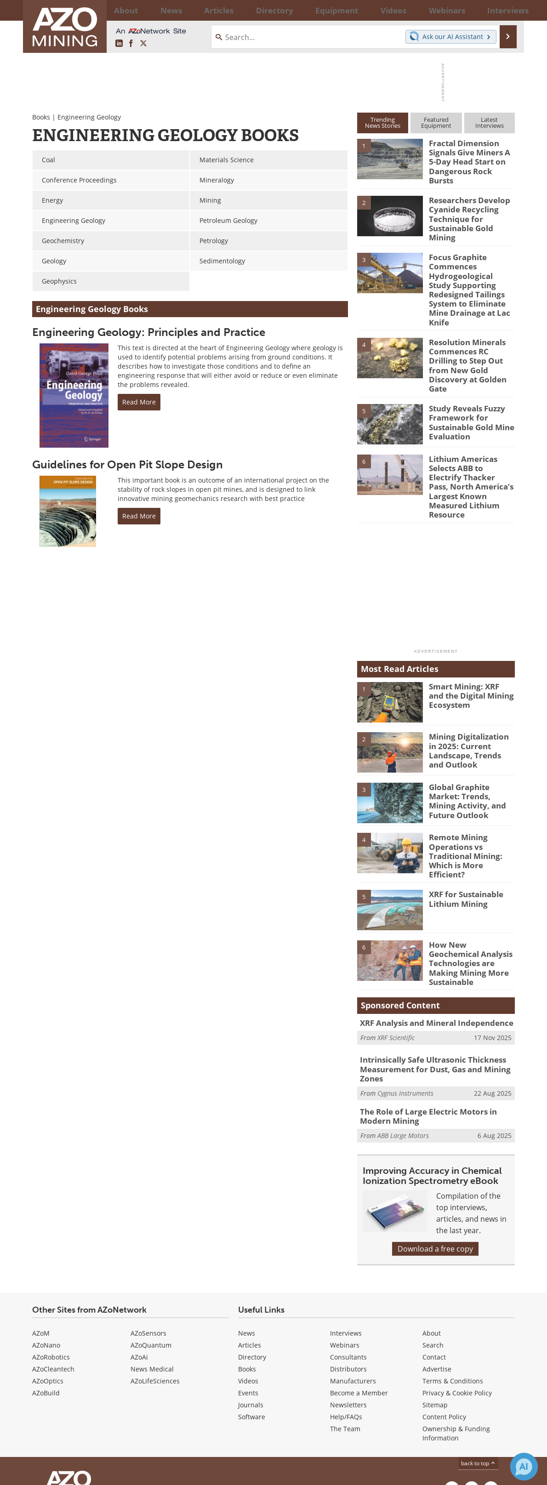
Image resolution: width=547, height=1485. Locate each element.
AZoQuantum (151, 1267)
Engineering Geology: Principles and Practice (148, 332)
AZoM (41, 1255)
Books (41, 117)
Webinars (344, 1267)
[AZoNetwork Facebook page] (131, 44)
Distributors (348, 1290)
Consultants (348, 1278)
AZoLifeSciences (155, 1302)
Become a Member (359, 1314)
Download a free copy (435, 1171)
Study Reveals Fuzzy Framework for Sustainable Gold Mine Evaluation (468, 376)
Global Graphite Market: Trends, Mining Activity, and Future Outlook (471, 735)
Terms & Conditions (452, 1302)
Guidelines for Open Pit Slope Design (127, 464)
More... (502, 10)
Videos (248, 1302)
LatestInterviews (489, 122)
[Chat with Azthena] (524, 1466)
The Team (345, 1350)
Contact (434, 1278)
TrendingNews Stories (382, 122)
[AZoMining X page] (143, 44)
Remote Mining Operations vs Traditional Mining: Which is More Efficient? (470, 790)
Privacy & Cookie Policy (457, 1314)
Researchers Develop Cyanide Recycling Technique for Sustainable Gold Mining (471, 205)
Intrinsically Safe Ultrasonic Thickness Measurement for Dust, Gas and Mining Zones (428, 995)
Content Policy (444, 1338)
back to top (478, 1385)
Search (433, 1267)
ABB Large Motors (403, 1057)
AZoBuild (46, 1314)
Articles (249, 1267)
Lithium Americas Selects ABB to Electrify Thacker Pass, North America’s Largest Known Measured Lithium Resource (469, 435)
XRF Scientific (396, 963)
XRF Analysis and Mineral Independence (429, 949)
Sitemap (435, 1326)
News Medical (152, 1290)
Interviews (346, 1255)
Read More (139, 402)
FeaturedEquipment (436, 122)
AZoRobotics (51, 1278)
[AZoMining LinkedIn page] (119, 44)
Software (251, 1338)
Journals (250, 1326)
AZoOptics (47, 1302)
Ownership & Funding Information (456, 1355)
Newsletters (348, 1326)
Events (248, 1314)
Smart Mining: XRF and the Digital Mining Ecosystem (468, 635)
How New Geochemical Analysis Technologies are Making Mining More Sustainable (471, 891)
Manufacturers (353, 1302)
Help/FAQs (346, 1338)
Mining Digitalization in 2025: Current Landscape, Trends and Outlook (469, 689)
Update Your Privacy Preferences (102, 1473)
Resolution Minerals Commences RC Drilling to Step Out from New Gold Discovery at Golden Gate (469, 328)
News (246, 1255)
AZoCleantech (53, 1290)
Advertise (436, 1290)
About (431, 1255)
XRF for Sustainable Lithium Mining (462, 832)
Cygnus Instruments (405, 1017)
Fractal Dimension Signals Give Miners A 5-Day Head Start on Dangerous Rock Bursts (470, 155)
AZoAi (139, 1278)
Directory (249, 10)
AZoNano (46, 1267)
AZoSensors (148, 1255)
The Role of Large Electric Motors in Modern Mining (435, 1039)
